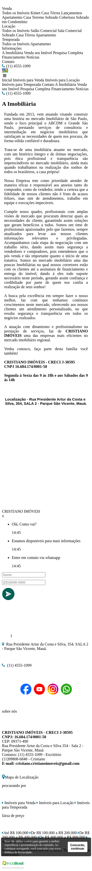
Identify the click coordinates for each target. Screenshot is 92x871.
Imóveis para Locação (62, 80)
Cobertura (67, 17)
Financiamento (13, 57)
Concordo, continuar (77, 846)
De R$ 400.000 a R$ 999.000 (61, 837)
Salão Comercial (44, 31)
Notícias (32, 57)
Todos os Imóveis (16, 13)
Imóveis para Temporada (21, 84)
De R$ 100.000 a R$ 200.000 (53, 833)
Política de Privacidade (18, 852)
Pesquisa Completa (68, 53)
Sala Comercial (70, 31)
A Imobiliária (12, 53)
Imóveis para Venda (28, 80)
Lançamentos (71, 13)
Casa (27, 17)
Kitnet (35, 13)
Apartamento (12, 17)
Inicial (7, 80)
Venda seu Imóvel (38, 53)
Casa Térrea (50, 13)
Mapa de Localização (20, 777)
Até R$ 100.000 (15, 833)
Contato (8, 62)
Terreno (38, 17)
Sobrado (51, 17)
